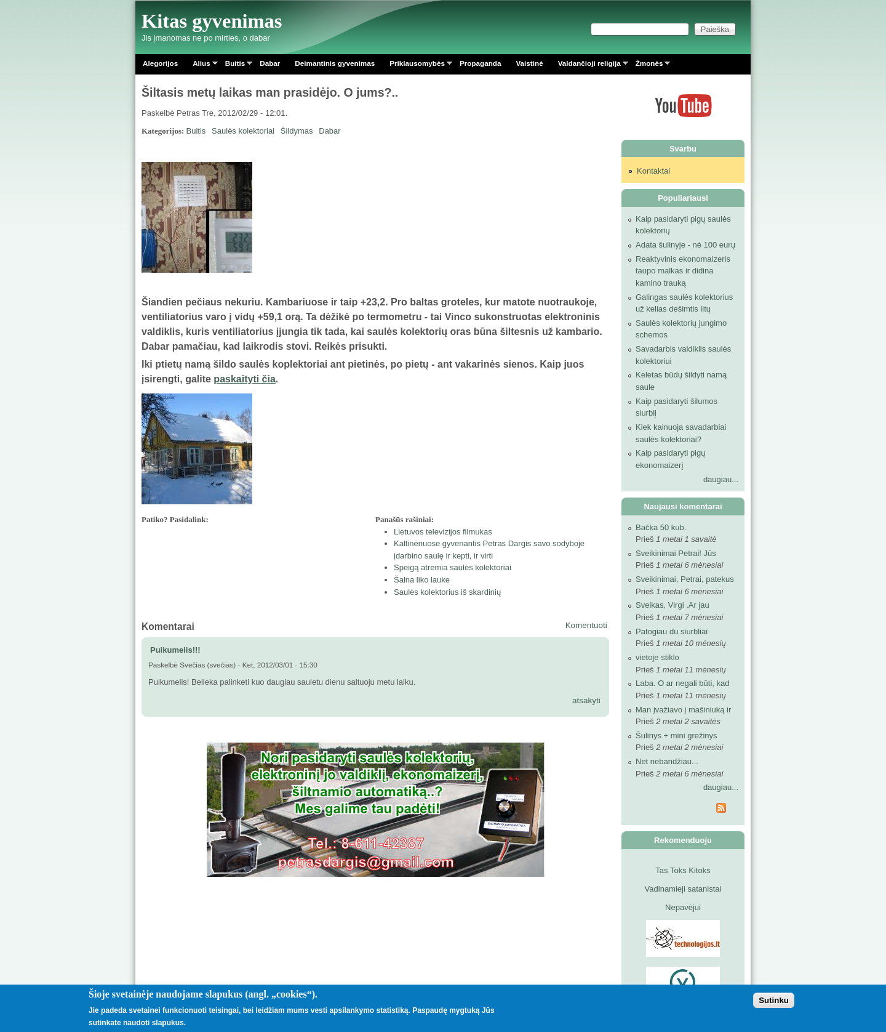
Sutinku (774, 1000)
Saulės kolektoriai (243, 130)
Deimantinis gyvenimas (335, 63)
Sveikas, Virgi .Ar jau (672, 605)
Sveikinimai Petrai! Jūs (676, 553)
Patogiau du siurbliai (672, 631)
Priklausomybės (417, 65)
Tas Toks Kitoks (682, 870)
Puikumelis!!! (175, 650)
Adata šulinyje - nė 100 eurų (685, 244)
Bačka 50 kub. (661, 527)
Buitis (235, 65)
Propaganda (480, 63)
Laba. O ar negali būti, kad (683, 683)
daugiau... (720, 479)
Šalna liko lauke (422, 579)
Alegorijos (160, 63)
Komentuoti (586, 625)
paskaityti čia (245, 379)
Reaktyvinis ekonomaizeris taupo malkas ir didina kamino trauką (683, 271)
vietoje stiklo (657, 657)
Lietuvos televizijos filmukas (443, 531)
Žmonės (649, 65)
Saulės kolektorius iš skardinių (447, 592)
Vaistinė (529, 63)
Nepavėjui (683, 907)
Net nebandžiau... (667, 761)
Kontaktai (653, 170)
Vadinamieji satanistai (683, 888)
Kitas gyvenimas (212, 21)
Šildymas (297, 130)
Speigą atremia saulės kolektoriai (452, 567)
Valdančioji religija (589, 65)
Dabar (270, 63)
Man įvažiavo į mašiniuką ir (683, 709)
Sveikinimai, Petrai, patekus (685, 579)
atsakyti (586, 700)
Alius (201, 65)
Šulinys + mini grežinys (676, 735)
